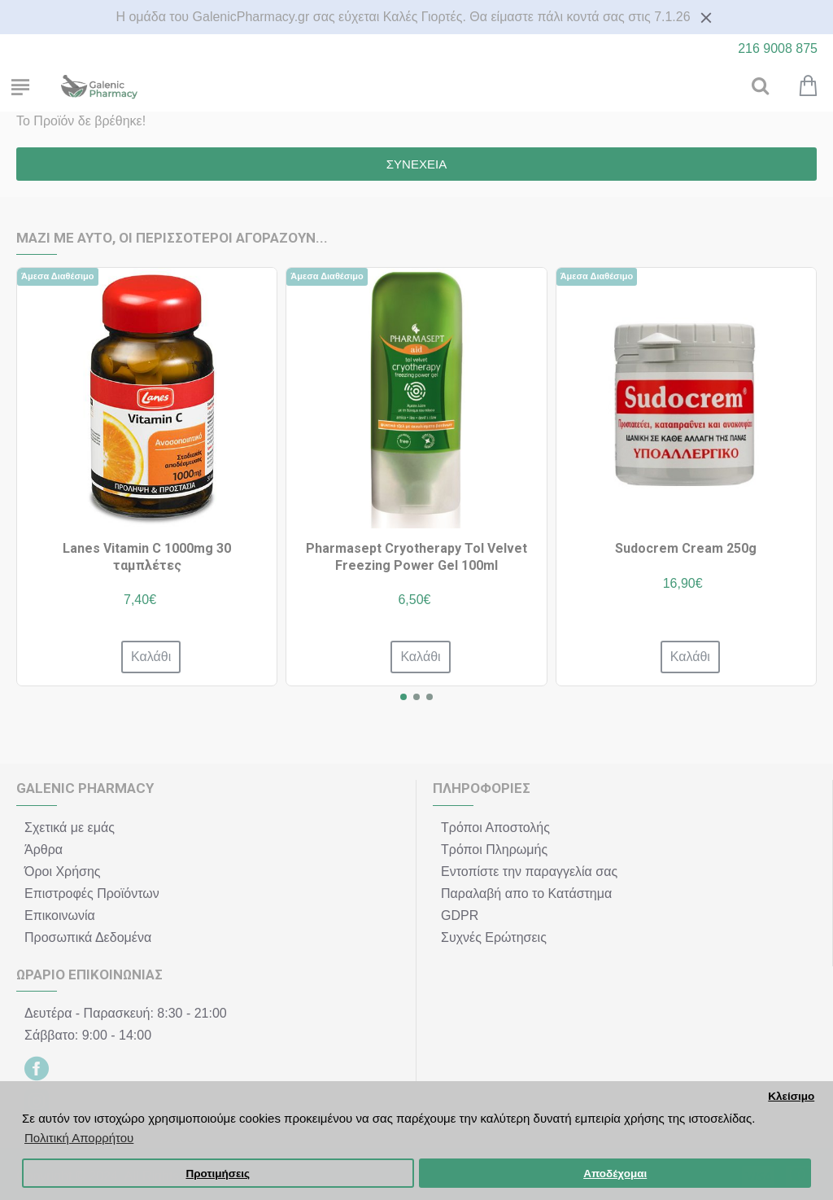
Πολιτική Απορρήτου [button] (78, 1138)
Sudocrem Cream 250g (686, 548)
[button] (403, 697)
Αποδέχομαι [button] (615, 1173)
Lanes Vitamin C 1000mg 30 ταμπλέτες (147, 557)
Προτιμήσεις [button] (217, 1173)
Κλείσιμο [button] (791, 1096)
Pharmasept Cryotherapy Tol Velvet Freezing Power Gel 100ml (416, 557)
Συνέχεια (416, 164)
